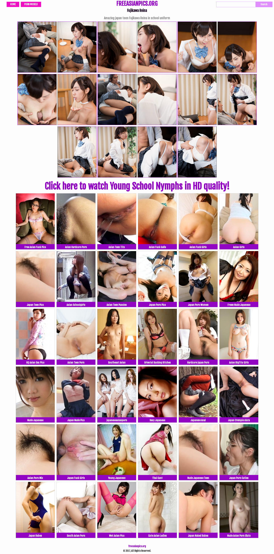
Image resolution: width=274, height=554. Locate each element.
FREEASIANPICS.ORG (136, 4)
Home (13, 4)
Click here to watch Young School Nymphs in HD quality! (137, 186)
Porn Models (31, 4)
